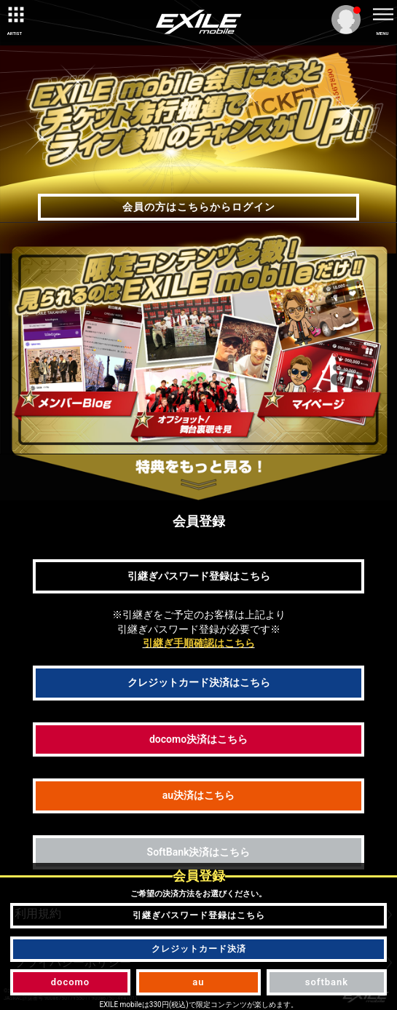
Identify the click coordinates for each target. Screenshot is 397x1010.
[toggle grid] (14, 14)
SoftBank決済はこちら (199, 852)
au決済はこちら (198, 795)
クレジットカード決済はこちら (198, 682)
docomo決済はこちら (198, 739)
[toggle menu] (382, 14)
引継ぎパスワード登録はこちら (198, 576)
